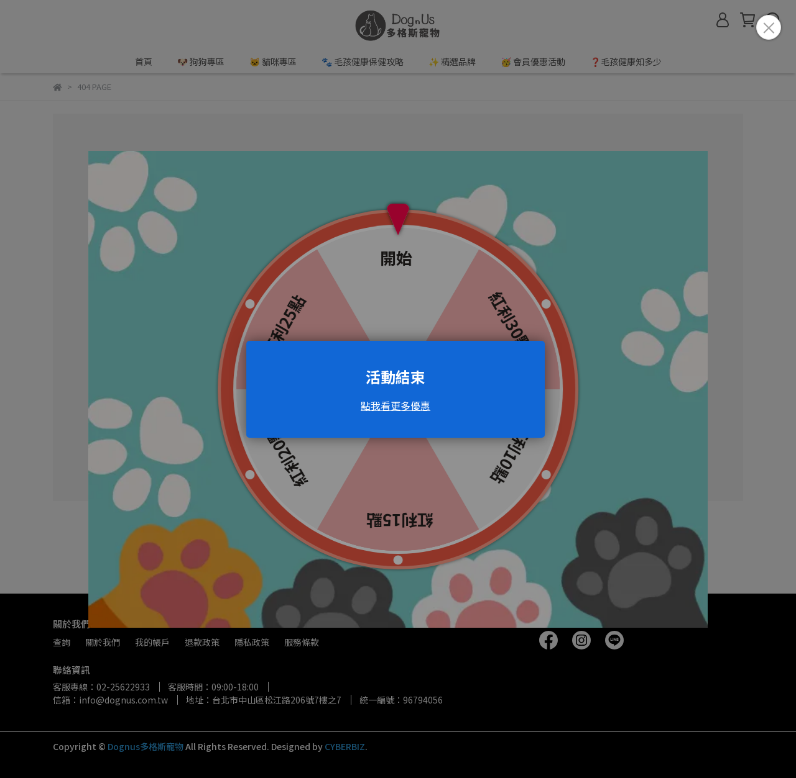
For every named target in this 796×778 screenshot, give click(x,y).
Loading (398, 389)
